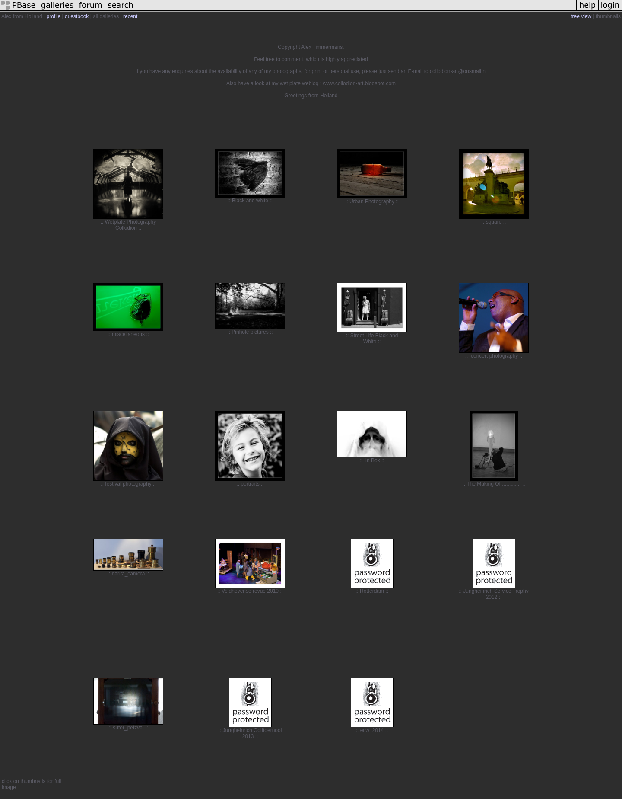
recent (130, 16)
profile (54, 16)
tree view (581, 16)
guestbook (77, 16)
